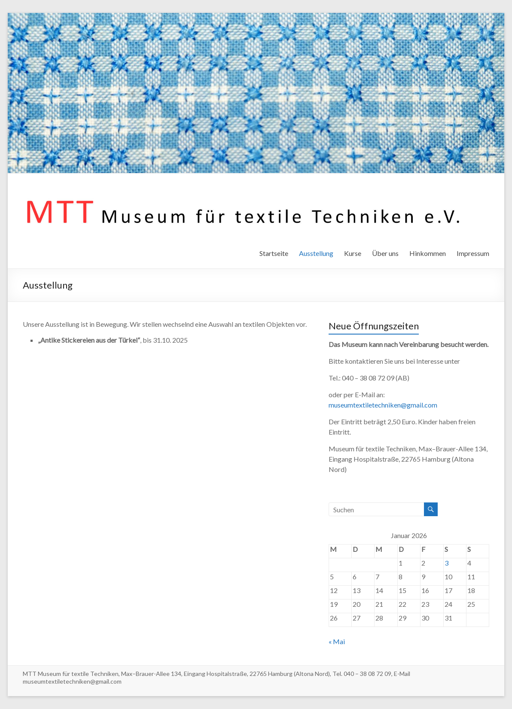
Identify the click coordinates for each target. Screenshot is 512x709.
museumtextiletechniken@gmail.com (383, 405)
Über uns (385, 253)
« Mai (337, 641)
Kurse (352, 253)
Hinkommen (427, 253)
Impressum (473, 253)
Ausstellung (316, 253)
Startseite (273, 253)
